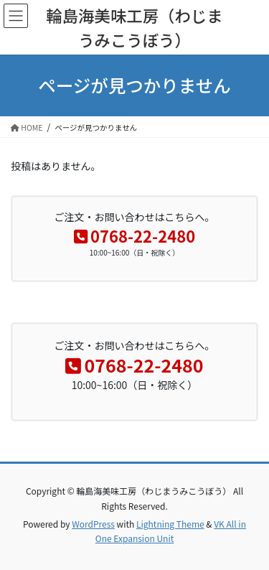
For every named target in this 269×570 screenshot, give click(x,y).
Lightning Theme (170, 524)
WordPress (93, 524)
